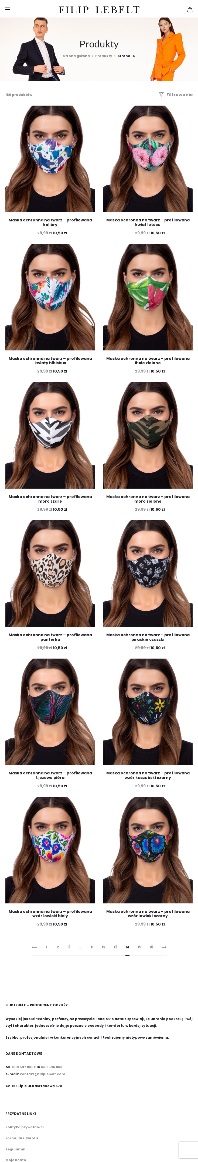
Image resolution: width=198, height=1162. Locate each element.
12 (103, 947)
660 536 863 (51, 1067)
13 (115, 947)
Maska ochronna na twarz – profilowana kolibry (50, 222)
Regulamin (15, 1149)
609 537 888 (22, 1067)
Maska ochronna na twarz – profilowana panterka (50, 637)
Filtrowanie (176, 95)
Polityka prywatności (24, 1127)
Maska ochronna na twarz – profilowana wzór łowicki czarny (148, 914)
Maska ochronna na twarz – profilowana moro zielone (148, 499)
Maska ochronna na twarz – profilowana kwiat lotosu (148, 222)
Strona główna (76, 56)
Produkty (103, 56)
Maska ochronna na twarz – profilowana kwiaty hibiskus (50, 361)
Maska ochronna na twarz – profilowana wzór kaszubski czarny (148, 775)
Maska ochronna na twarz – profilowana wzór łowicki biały (50, 914)
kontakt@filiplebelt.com (42, 1074)
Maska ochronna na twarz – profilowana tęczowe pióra (50, 775)
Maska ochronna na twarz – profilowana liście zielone (148, 361)
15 (139, 947)
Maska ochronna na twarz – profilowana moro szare (50, 499)
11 (92, 947)
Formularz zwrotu (21, 1138)
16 (151, 947)
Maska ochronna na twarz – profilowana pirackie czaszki (148, 637)
